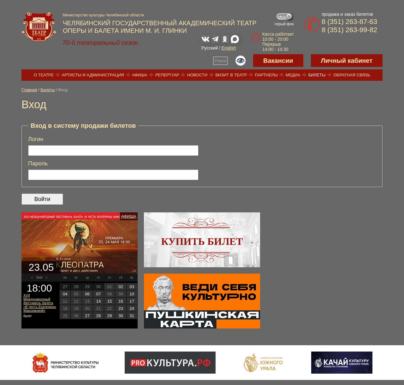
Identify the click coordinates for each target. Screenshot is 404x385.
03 (132, 286)
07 (98, 294)
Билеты (317, 75)
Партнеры (266, 75)
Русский (209, 47)
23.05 (41, 267)
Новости (197, 75)
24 (132, 308)
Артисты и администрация (93, 75)
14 (98, 301)
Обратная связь (351, 75)
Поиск (220, 60)
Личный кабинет (346, 60)
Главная (29, 89)
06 (87, 294)
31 (132, 315)
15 (109, 301)
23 (120, 308)
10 (132, 294)
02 (120, 286)
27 (87, 315)
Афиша (139, 75)
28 (98, 315)
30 (120, 315)
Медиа (293, 75)
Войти (42, 199)
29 (109, 315)
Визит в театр (231, 75)
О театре (44, 75)
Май (39, 277)
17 (132, 301)
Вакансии (278, 60)
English (229, 47)
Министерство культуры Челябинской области (103, 15)
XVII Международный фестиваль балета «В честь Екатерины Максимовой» (39, 302)
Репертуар (167, 75)
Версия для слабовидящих (240, 61)
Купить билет (202, 241)
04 (65, 294)
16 (120, 301)
